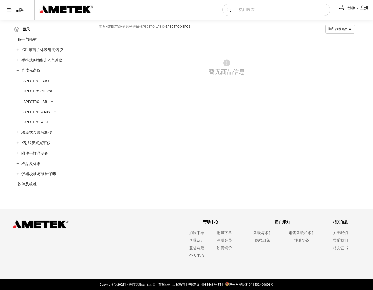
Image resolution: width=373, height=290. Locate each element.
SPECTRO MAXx (36, 112)
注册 (364, 7)
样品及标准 (31, 163)
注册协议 (302, 240)
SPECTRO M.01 (36, 122)
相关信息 (340, 222)
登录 (351, 7)
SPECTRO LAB (35, 101)
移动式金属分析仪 (36, 132)
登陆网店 (196, 248)
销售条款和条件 (302, 233)
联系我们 (340, 240)
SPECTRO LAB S (36, 81)
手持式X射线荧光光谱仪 (41, 60)
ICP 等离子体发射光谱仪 (42, 50)
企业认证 (196, 240)
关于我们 (340, 233)
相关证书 (340, 248)
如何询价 (224, 248)
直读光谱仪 (31, 70)
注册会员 (224, 240)
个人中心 (196, 255)
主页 (102, 26)
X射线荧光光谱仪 (36, 143)
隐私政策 (262, 240)
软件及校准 (27, 184)
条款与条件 (262, 233)
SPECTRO (114, 26)
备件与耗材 (27, 39)
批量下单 (224, 233)
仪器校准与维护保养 (38, 174)
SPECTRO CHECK (37, 91)
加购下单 (196, 233)
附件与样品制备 (34, 153)
